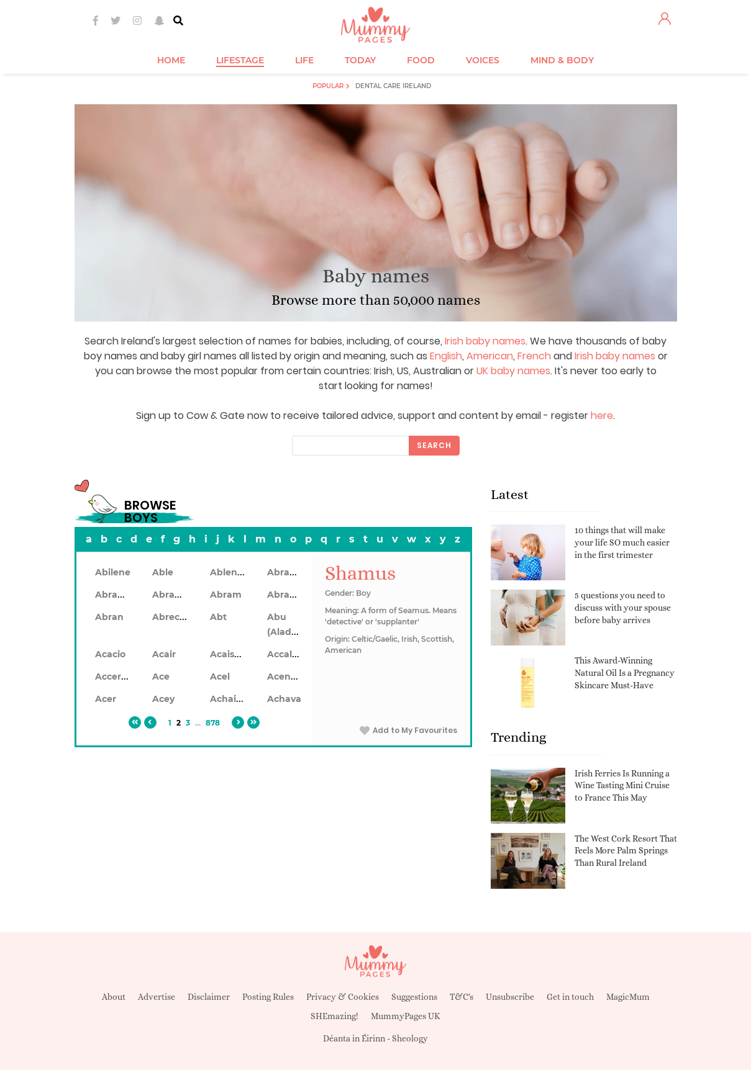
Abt (218, 617)
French (534, 356)
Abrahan (115, 594)
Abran (109, 617)
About (113, 997)
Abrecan (171, 617)
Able (162, 572)
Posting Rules (268, 997)
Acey (163, 698)
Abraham (289, 572)
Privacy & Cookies (342, 997)
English (446, 356)
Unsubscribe (510, 997)
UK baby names (513, 371)
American (490, 356)
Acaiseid (229, 654)
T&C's (461, 997)
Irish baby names (485, 341)
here (602, 415)
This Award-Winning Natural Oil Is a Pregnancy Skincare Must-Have (625, 672)
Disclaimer (209, 997)
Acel (220, 676)
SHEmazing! (334, 1016)
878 (213, 722)
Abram (226, 594)
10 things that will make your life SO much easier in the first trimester (622, 542)
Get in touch (570, 997)
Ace (161, 676)
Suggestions (414, 997)
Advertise (156, 997)
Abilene (112, 572)
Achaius (228, 698)
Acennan (288, 676)
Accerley (114, 676)
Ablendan (232, 572)
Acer (105, 698)
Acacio (110, 654)
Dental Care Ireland (393, 86)
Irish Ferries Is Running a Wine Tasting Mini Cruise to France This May (622, 785)
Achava (284, 698)
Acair (164, 654)
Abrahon (172, 594)
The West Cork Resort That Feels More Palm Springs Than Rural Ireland (626, 851)
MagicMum (628, 997)
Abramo (285, 594)
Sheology (410, 1038)
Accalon (285, 654)
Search (434, 445)
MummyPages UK (405, 1016)
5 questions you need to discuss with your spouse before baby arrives (623, 607)
